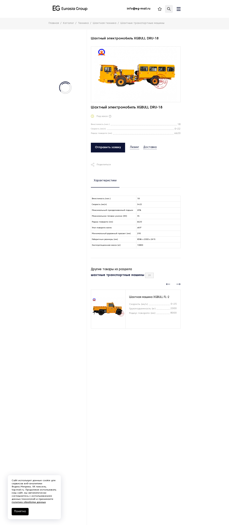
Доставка (150, 147)
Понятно (20, 511)
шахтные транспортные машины (117, 275)
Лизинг (134, 147)
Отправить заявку (108, 147)
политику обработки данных (29, 502)
